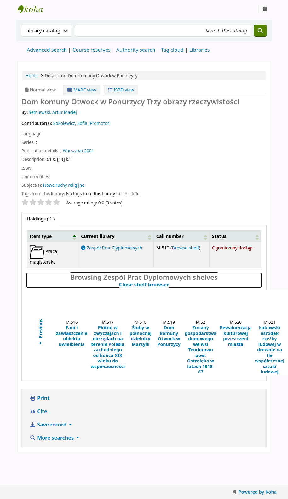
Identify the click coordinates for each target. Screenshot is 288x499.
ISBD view (121, 90)
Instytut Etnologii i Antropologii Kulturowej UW (33, 9)
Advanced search (47, 49)
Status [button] (219, 236)
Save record (49, 424)
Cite (38, 411)
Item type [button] (41, 236)
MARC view (81, 90)
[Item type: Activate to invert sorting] (52, 236)
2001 (89, 151)
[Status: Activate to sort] (235, 236)
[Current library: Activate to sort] (115, 236)
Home (32, 76)
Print (39, 398)
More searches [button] (52, 437)
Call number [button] (170, 236)
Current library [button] (97, 236)
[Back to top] (269, 479)
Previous (40, 333)
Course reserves (91, 49)
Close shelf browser (171, 284)
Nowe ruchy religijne (63, 185)
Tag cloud (172, 49)
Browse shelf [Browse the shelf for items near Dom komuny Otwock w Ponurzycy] (185, 248)
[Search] (260, 31)
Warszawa (73, 151)
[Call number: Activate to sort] (181, 236)
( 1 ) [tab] (41, 219)
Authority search (135, 49)
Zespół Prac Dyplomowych (111, 248)
